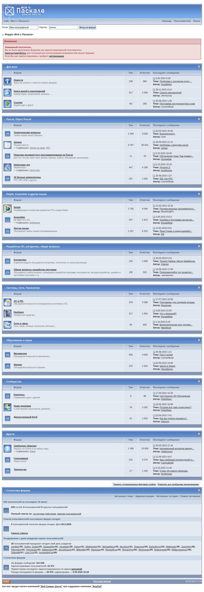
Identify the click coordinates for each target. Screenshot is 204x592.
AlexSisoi (124, 546)
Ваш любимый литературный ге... (177, 460)
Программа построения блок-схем (177, 103)
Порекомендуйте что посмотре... (176, 272)
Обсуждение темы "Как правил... (176, 156)
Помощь (167, 21)
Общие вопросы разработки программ (35, 269)
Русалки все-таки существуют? (175, 407)
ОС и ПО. (19, 301)
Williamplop (47, 549)
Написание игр (22, 165)
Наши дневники (22, 406)
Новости (18, 80)
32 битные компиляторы (27, 177)
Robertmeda (160, 549)
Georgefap (166, 159)
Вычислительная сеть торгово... (176, 324)
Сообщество (13, 381)
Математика (20, 353)
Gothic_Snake (31, 546)
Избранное (35, 223)
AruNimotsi (166, 170)
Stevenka (95, 549)
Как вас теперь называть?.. (173, 418)
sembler (15, 546)
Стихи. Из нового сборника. (174, 471)
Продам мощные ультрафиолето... (177, 208)
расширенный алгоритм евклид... (177, 448)
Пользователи (182, 21)
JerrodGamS (65, 549)
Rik (162, 234)
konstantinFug (46, 552)
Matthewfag (91, 546)
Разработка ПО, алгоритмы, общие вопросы (33, 246)
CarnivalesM (167, 463)
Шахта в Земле (167, 366)
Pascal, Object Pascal (18, 119)
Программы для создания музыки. (177, 302)
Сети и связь (21, 323)
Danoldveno (167, 369)
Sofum (77, 546)
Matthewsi (171, 546)
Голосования (21, 458)
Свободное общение (25, 446)
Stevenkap (144, 549)
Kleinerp (165, 421)
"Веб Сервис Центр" (51, 586)
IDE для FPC (166, 178)
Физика (18, 364)
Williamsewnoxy (179, 549)
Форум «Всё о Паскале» (19, 34)
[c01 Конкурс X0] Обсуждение (175, 396)
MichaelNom (108, 546)
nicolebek (64, 546)
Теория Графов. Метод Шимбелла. (177, 261)
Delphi (17, 207)
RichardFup (111, 549)
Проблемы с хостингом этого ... (176, 81)
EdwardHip (48, 546)
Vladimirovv (166, 451)
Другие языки (21, 228)
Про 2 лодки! (166, 354)
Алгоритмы (20, 259)
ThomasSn (31, 549)
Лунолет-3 (165, 167)
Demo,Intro (35, 170)
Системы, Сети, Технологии (23, 288)
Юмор (32, 451)
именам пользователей (69, 514)
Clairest (164, 264)
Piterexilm (16, 549)
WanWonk (166, 327)
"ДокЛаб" (97, 586)
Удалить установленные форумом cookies (134, 484)
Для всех (11, 67)
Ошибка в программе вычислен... (177, 220)
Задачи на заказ (37, 148)
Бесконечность (167, 133)
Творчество (20, 469)
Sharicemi (139, 546)
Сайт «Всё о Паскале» (17, 21)
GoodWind (166, 84)
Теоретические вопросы (27, 132)
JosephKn (186, 546)
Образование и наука (19, 340)
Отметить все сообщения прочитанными (178, 484)
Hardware (19, 312)
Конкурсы (19, 394)
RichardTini (127, 549)
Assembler (19, 217)
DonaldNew (166, 223)
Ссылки (18, 102)
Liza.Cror (29, 552)
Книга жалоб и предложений (29, 91)
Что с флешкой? (168, 313)
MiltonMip (81, 549)
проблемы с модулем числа (174, 145)
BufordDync (155, 546)
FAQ (48, 148)
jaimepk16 (76, 569)
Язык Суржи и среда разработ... (176, 231)
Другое (10, 434)
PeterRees (166, 399)
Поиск (196, 21)
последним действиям (44, 514)
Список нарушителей (170, 92)
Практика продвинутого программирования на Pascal (43, 155)
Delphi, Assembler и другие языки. (26, 194)
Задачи (18, 142)
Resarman (166, 305)
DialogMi (15, 552)
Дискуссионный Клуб (25, 417)
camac (164, 148)
